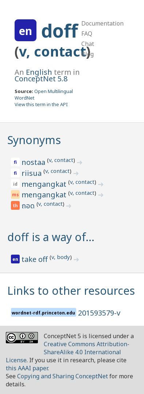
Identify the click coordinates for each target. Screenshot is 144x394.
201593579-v (99, 313)
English (39, 72)
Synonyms (34, 139)
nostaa (34, 162)
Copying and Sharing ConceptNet (62, 376)
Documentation (102, 23)
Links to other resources (71, 290)
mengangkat (45, 184)
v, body (60, 256)
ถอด (29, 206)
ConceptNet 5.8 (41, 79)
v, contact (52, 51)
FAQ (86, 34)
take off (36, 259)
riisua (32, 173)
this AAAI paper (27, 368)
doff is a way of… (50, 236)
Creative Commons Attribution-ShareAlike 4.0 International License (67, 352)
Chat (87, 44)
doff (59, 30)
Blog (87, 54)
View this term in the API (41, 104)
